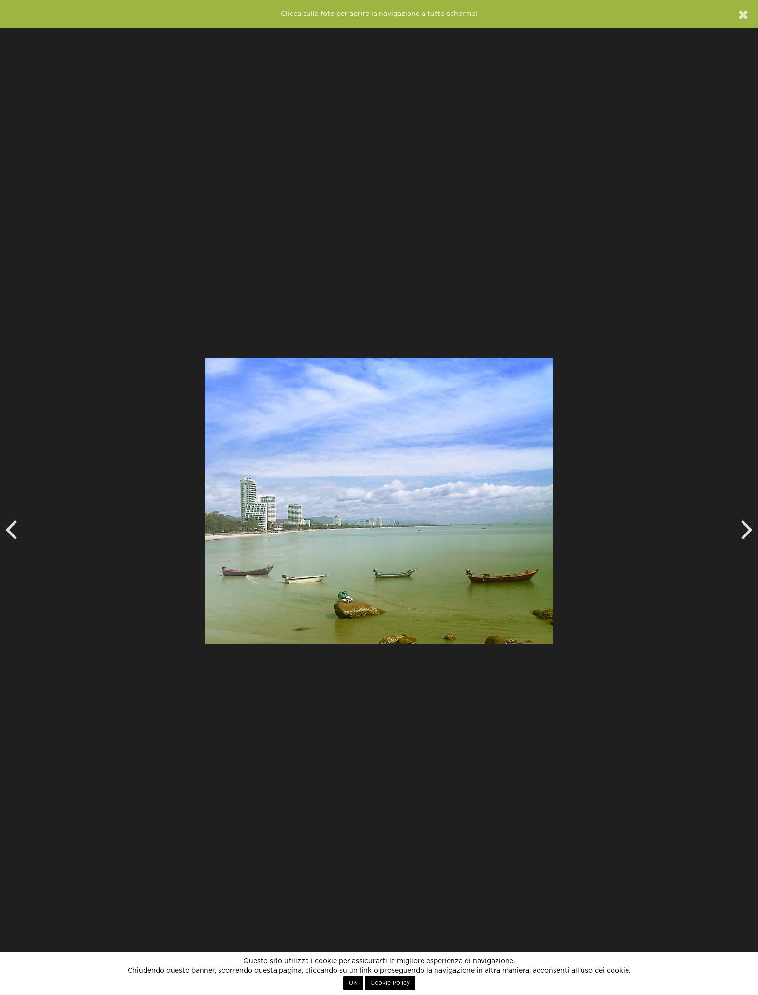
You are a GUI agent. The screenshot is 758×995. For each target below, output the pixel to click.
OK (353, 983)
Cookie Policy (390, 983)
